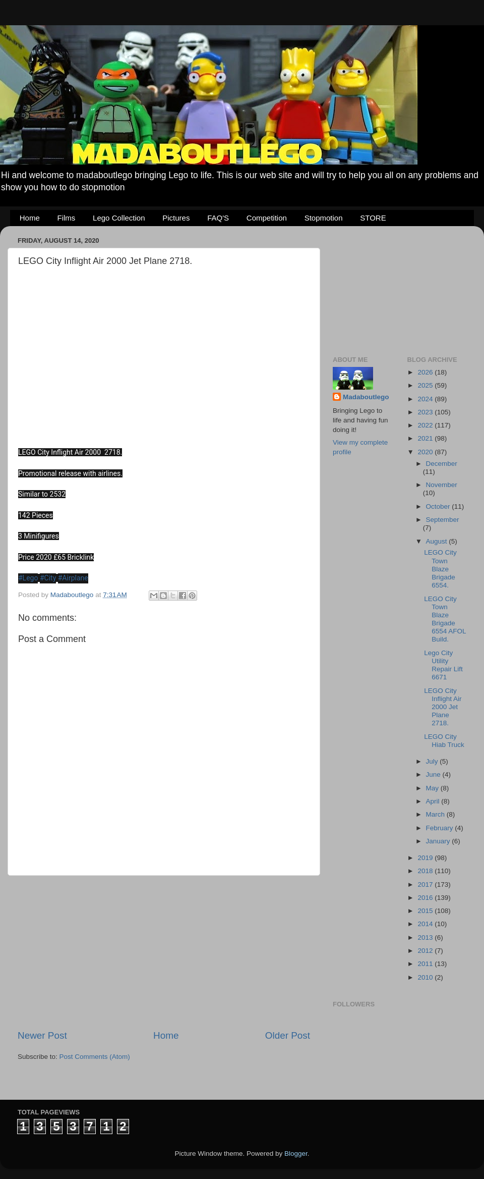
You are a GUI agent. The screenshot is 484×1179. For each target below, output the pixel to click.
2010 (426, 977)
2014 (426, 924)
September (442, 519)
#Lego (28, 578)
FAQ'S (218, 217)
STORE (373, 217)
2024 (426, 399)
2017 (426, 884)
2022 (426, 425)
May (433, 788)
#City (48, 578)
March (436, 814)
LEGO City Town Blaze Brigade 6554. (440, 569)
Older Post (287, 1035)
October (439, 506)
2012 (426, 950)
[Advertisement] (163, 952)
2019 (426, 858)
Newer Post (42, 1035)
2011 (426, 964)
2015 (426, 911)
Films (66, 217)
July (433, 761)
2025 (426, 385)
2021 (426, 438)
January (439, 841)
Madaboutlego (366, 397)
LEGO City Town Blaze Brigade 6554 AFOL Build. (445, 619)
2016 (426, 897)
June (434, 774)
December (441, 463)
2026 (426, 372)
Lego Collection (119, 217)
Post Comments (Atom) (94, 1056)
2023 (426, 412)
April (434, 801)
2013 (426, 937)
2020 (426, 452)
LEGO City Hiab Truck (444, 740)
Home (30, 217)
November (441, 485)
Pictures (176, 217)
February (440, 828)
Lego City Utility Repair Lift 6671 (443, 665)
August (437, 541)
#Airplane (73, 578)
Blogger (296, 1153)
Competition (267, 217)
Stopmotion (324, 217)
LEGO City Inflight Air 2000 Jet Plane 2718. (442, 707)
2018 (426, 871)
